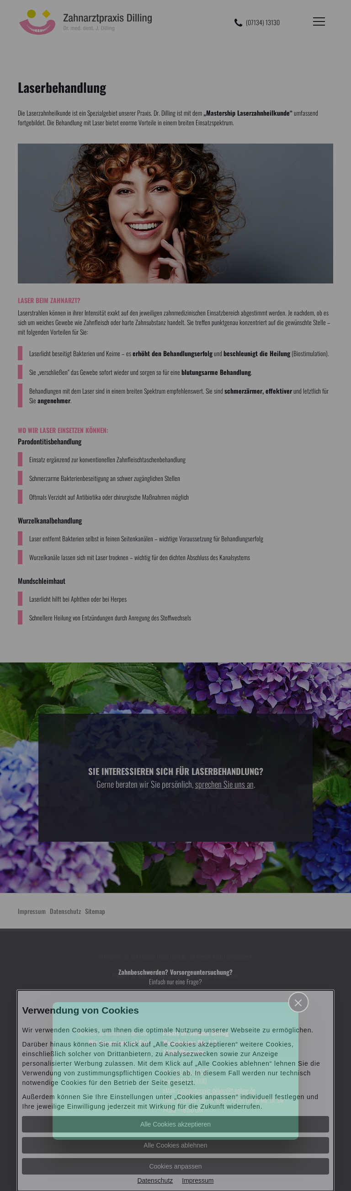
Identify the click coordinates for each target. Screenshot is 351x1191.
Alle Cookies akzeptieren (175, 1124)
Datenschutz (155, 1180)
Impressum (197, 1180)
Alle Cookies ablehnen (175, 1145)
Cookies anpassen (175, 1166)
